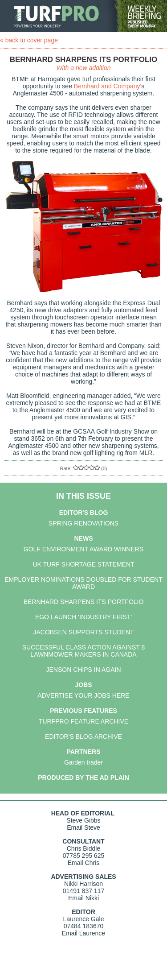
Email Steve (83, 827)
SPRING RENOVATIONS (83, 523)
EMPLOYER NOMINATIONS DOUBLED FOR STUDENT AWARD (83, 583)
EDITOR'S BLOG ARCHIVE (83, 736)
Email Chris (84, 862)
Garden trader (83, 762)
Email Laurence (83, 933)
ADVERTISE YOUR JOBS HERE (83, 695)
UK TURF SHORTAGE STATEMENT (83, 564)
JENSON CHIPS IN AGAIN (83, 669)
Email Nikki (83, 898)
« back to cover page (29, 40)
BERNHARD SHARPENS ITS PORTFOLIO (84, 601)
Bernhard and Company (107, 86)
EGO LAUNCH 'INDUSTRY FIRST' (83, 617)
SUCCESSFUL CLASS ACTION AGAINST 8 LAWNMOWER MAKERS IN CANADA (83, 651)
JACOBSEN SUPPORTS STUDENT (83, 632)
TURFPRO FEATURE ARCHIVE (83, 721)
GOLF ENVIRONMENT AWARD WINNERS (83, 549)
